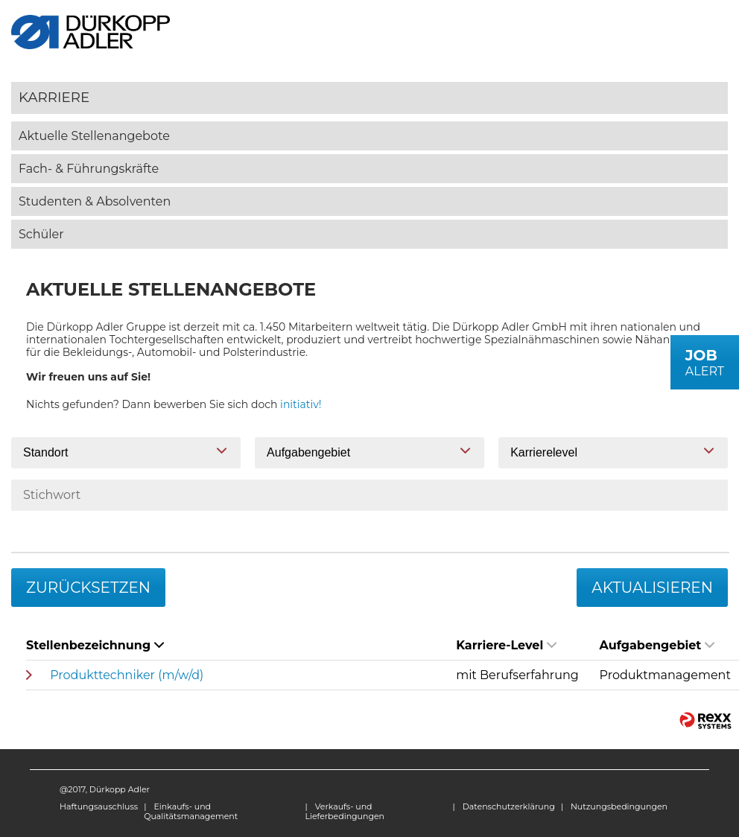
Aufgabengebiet (657, 645)
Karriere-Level (506, 645)
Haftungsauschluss (99, 806)
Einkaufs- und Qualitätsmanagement (191, 811)
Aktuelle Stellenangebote (94, 136)
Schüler (41, 234)
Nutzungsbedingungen (619, 806)
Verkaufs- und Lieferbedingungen (344, 811)
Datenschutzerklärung (509, 806)
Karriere (54, 97)
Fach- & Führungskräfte (89, 169)
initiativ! (300, 404)
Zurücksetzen (88, 587)
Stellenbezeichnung (95, 645)
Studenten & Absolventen (95, 201)
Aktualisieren (652, 587)
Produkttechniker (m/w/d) (126, 675)
